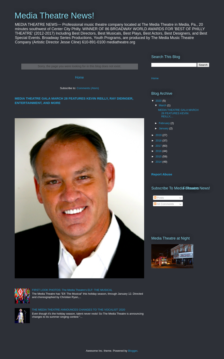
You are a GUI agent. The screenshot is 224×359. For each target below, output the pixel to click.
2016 (158, 151)
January (164, 128)
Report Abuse (161, 174)
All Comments (164, 204)
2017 (158, 145)
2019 (158, 135)
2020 (158, 100)
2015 (158, 156)
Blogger (132, 350)
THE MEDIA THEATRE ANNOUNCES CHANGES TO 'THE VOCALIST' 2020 (78, 309)
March (163, 105)
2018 (158, 140)
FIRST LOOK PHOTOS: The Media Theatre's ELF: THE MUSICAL (72, 290)
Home (79, 77)
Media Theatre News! (54, 15)
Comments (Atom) (88, 88)
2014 (158, 161)
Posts (159, 197)
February (165, 123)
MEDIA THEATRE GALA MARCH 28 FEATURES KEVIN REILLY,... (178, 113)
